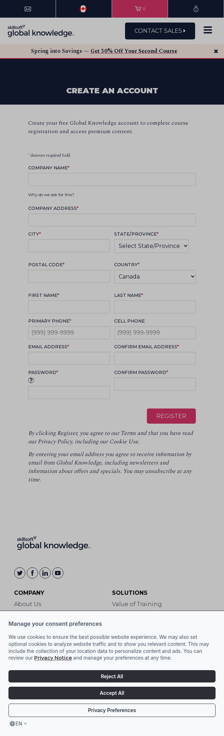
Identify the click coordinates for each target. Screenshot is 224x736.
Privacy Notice (53, 658)
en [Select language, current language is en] (19, 723)
